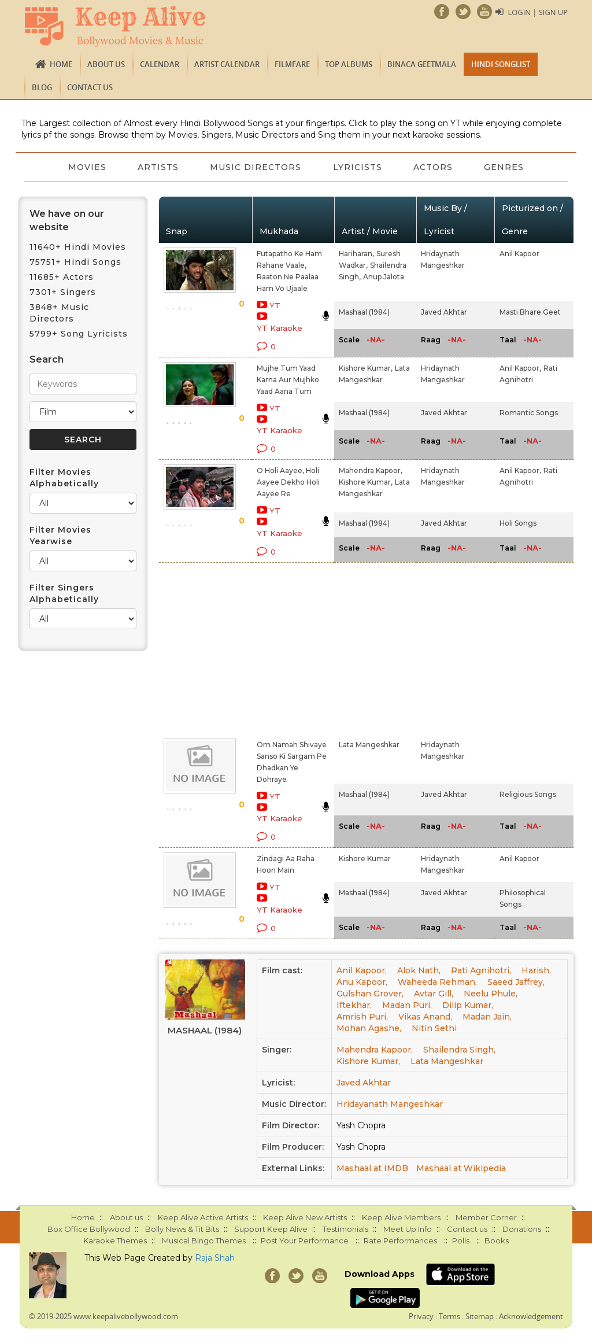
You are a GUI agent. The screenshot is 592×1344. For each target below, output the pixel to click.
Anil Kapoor (519, 253)
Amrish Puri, (362, 1016)
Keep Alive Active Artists (203, 1217)
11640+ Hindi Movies (77, 247)
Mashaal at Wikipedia (461, 1168)
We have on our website (66, 220)
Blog (42, 87)
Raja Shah (215, 1258)
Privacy (421, 1316)
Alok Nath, (419, 970)
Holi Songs (518, 523)
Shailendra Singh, (459, 1049)
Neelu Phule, (490, 993)
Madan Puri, (407, 1005)
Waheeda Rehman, (437, 982)
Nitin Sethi (434, 1028)
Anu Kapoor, (361, 982)
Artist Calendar (227, 64)
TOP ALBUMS (348, 64)
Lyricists (358, 167)
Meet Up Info (407, 1229)
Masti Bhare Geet (530, 312)
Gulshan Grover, (370, 993)
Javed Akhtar (444, 312)
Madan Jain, (487, 1016)
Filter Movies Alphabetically (64, 478)
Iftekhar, (354, 1005)
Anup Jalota (383, 276)
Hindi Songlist (500, 64)
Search (46, 359)
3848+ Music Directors (59, 313)
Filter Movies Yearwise (60, 536)
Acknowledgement (531, 1316)
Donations (521, 1229)
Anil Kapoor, (520, 368)
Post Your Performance (305, 1240)
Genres (507, 167)
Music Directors (255, 167)
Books (496, 1240)
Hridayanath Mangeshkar (389, 1104)
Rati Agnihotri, (481, 970)
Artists (156, 167)
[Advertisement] (283, 648)
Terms (449, 1316)
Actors (434, 167)
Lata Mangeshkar (369, 744)
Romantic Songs (529, 412)
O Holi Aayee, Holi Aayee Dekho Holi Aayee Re (288, 482)
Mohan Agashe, (368, 1028)
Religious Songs (528, 794)
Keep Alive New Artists (305, 1217)
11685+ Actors (61, 277)
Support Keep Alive (271, 1229)
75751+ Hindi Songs (75, 262)
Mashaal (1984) (364, 312)
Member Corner (486, 1217)
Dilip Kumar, (467, 1005)
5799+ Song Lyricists (78, 333)
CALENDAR (159, 64)
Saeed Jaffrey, (516, 982)
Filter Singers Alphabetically (64, 593)
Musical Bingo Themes (204, 1240)
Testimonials (345, 1229)
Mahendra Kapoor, (370, 470)
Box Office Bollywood (88, 1229)
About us (106, 64)
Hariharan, (356, 253)
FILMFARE (292, 64)
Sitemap (479, 1316)
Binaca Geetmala (421, 64)
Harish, (536, 970)
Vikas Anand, (425, 1016)
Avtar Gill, (433, 993)
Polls (460, 1240)
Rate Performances (400, 1240)
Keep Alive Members (401, 1217)
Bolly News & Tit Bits (182, 1229)
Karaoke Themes (115, 1240)
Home (61, 64)
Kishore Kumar (365, 858)
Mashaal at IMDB (372, 1168)
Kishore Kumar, (366, 368)
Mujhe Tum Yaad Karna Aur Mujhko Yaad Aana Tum (288, 380)
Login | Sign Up (538, 12)
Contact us (90, 87)
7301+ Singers (62, 292)
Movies (85, 167)
